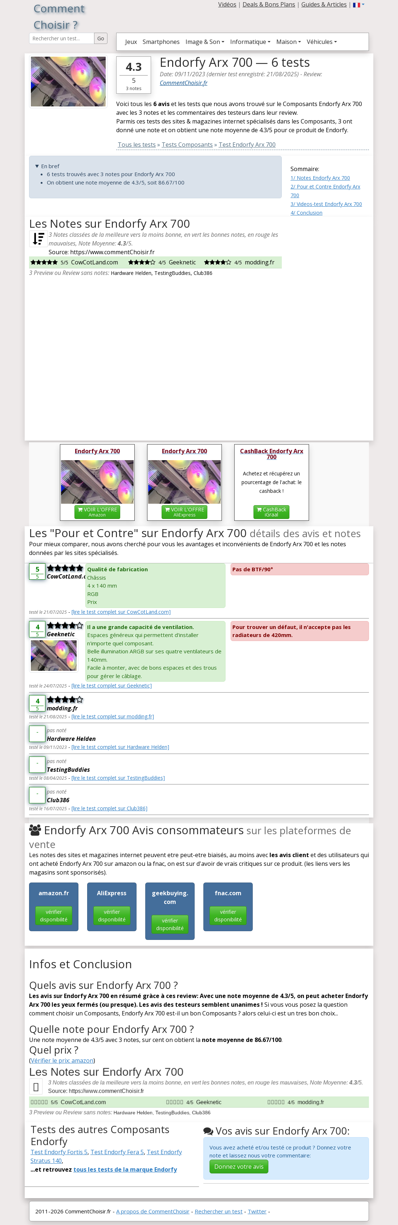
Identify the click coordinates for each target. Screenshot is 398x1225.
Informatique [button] (248, 42)
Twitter (257, 1211)
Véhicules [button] (320, 42)
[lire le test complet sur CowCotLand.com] (121, 611)
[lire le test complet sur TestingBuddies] (118, 777)
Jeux (131, 42)
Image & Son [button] (203, 42)
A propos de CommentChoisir (153, 1211)
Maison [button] (286, 42)
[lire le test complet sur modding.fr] (113, 716)
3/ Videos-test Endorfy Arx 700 (326, 203)
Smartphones (161, 42)
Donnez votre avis (239, 1167)
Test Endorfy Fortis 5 (59, 1152)
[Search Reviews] (61, 38)
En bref (50, 166)
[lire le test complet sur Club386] (109, 808)
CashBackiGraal (271, 512)
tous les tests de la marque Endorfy (125, 1169)
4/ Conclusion (306, 212)
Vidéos (227, 4)
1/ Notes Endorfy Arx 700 (320, 177)
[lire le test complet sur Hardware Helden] (120, 746)
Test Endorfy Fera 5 (117, 1152)
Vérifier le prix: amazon (62, 1060)
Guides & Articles (324, 4)
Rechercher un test (219, 1211)
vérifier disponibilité (54, 915)
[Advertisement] (330, 326)
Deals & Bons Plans (269, 4)
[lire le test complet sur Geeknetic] (112, 685)
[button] (359, 4)
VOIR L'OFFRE (97, 512)
